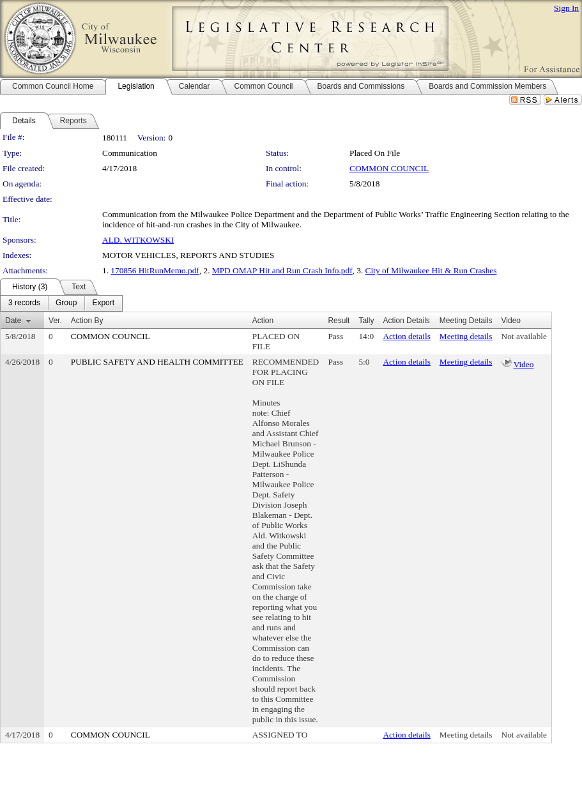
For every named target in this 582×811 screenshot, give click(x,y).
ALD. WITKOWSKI (138, 240)
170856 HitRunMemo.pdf (155, 270)
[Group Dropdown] (66, 303)
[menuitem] (24, 303)
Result (338, 320)
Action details (406, 336)
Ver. (55, 320)
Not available (524, 336)
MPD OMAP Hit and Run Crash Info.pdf (282, 270)
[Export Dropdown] (103, 303)
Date (13, 320)
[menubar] (61, 303)
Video (524, 364)
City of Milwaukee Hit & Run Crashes (431, 270)
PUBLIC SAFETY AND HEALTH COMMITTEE (157, 362)
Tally (366, 320)
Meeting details (466, 336)
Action (262, 320)
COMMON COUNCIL (389, 168)
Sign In (566, 8)
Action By (87, 320)
